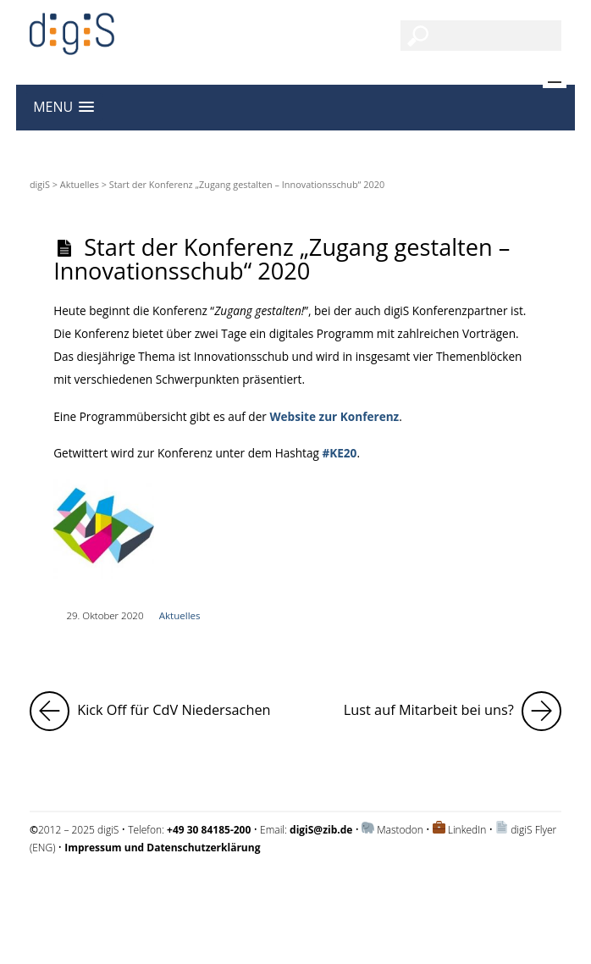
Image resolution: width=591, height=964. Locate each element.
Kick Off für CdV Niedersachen (150, 711)
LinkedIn (467, 830)
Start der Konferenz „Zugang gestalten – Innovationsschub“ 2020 (281, 258)
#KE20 (339, 453)
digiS (40, 184)
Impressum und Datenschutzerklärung (117, 891)
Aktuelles (79, 184)
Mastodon (400, 830)
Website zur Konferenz (333, 416)
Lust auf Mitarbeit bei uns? (452, 711)
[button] (63, 107)
